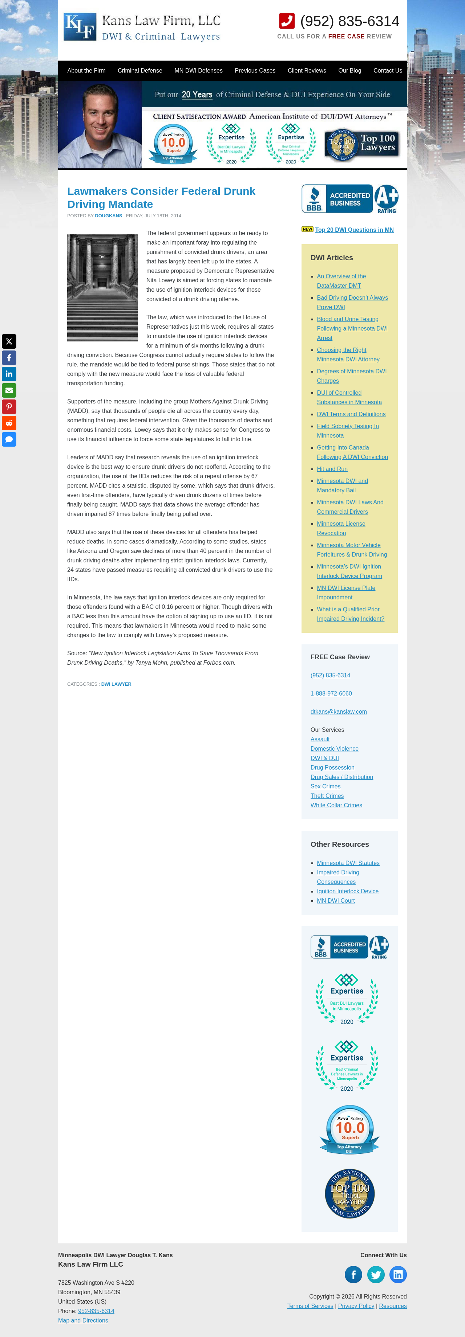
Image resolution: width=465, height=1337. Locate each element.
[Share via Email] (9, 390)
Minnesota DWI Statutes (348, 863)
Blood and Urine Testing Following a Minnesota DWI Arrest (352, 328)
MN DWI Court (336, 901)
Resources (393, 1306)
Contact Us (387, 70)
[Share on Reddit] (9, 423)
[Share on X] (9, 341)
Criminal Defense (140, 70)
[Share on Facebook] (9, 357)
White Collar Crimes (336, 805)
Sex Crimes (326, 786)
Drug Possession (333, 767)
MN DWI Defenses (198, 70)
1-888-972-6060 (331, 693)
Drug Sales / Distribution (342, 777)
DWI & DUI (325, 758)
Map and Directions (83, 1320)
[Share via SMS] (9, 439)
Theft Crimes (327, 796)
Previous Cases (255, 70)
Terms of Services (310, 1306)
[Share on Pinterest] (9, 406)
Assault (320, 739)
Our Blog (350, 70)
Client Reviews (307, 70)
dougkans (108, 215)
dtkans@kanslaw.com (339, 712)
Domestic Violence (335, 749)
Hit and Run (332, 469)
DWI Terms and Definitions (351, 414)
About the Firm (87, 70)
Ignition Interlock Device (348, 891)
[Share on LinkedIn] (9, 374)
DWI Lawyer (116, 684)
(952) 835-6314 (350, 21)
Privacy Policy (356, 1306)
